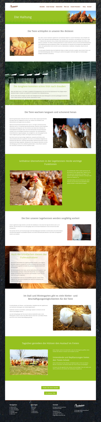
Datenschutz (35, 412)
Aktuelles (42, 6)
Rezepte (13, 411)
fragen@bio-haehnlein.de (59, 415)
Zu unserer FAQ (50, 393)
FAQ (33, 409)
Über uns (66, 6)
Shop (84, 6)
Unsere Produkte (75, 6)
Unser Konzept (50, 6)
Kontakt (89, 6)
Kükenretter (59, 6)
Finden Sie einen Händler (50, 387)
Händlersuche (14, 412)
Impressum (35, 411)
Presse (33, 408)
